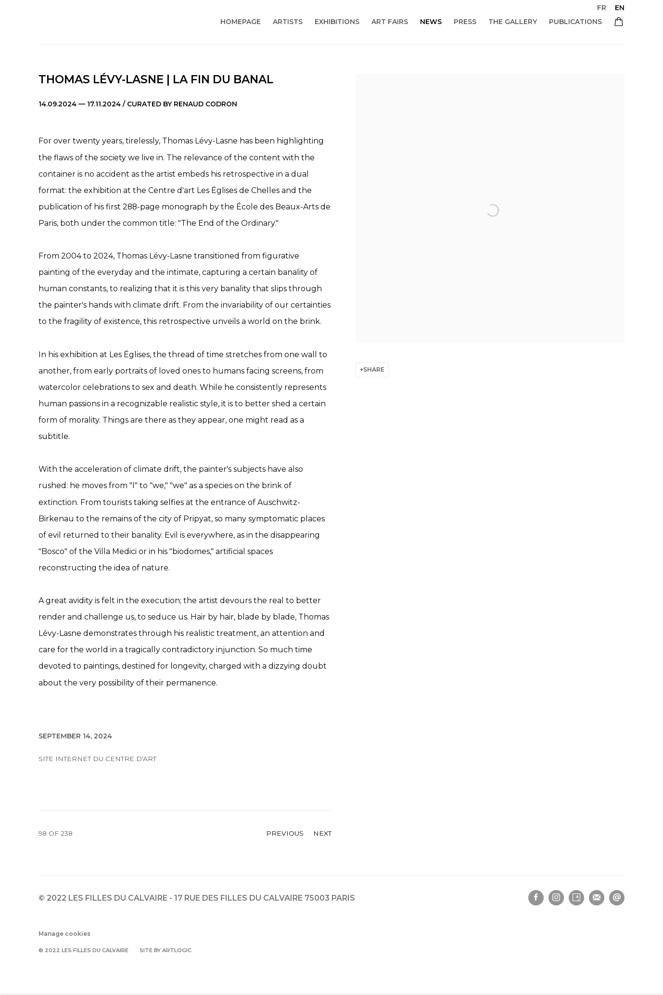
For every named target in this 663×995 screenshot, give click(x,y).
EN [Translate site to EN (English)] (620, 8)
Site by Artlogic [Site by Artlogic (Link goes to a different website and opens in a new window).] (165, 950)
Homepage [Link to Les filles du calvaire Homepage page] (240, 22)
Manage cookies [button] (64, 933)
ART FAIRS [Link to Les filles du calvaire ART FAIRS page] (389, 22)
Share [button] (373, 369)
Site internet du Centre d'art (97, 758)
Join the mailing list (596, 897)
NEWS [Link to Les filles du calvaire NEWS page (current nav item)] (431, 22)
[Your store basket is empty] (619, 22)
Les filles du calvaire (124, 22)
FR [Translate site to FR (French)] (601, 8)
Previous (285, 833)
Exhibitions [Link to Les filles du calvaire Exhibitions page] (337, 22)
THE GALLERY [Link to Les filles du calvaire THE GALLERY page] (512, 22)
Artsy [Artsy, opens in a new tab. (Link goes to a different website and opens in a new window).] (576, 897)
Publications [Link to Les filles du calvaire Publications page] (575, 22)
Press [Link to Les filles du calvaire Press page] (465, 22)
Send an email (617, 897)
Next (322, 833)
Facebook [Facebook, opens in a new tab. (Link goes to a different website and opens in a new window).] (536, 897)
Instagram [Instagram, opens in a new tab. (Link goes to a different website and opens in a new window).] (556, 897)
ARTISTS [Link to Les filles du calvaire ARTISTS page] (288, 22)
